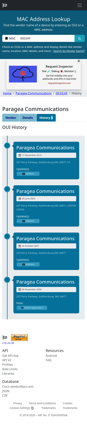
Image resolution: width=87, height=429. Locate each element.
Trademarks (48, 408)
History (46, 118)
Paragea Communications (33, 93)
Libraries (8, 373)
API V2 (6, 360)
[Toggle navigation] (79, 5)
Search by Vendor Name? (69, 51)
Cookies (67, 403)
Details (28, 118)
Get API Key (10, 356)
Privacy (17, 403)
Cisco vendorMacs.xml (17, 386)
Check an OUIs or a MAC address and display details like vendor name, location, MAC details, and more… (43, 49)
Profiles (7, 365)
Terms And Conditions (42, 403)
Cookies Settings (22, 408)
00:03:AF (62, 93)
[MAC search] (80, 38)
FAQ (48, 360)
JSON (5, 391)
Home (7, 93)
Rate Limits (10, 369)
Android (51, 356)
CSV (5, 395)
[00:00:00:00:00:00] (46, 38)
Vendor (10, 118)
